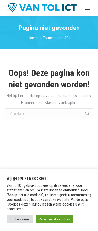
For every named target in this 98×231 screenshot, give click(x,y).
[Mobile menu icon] (87, 8)
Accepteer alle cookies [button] (54, 219)
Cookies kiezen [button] (20, 219)
